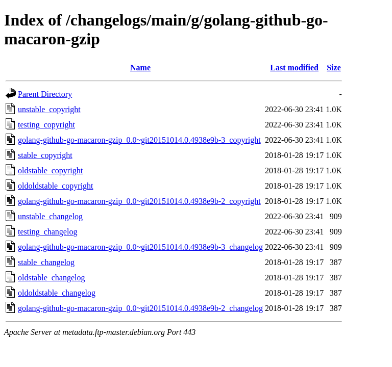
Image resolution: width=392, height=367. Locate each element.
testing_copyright (46, 124)
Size (334, 67)
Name (140, 67)
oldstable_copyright (50, 170)
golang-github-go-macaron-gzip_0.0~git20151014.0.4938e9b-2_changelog (140, 308)
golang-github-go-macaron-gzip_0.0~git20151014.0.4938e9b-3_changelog (140, 247)
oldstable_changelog (51, 277)
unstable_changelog (50, 216)
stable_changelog (46, 262)
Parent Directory (45, 94)
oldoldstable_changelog (56, 293)
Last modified (294, 67)
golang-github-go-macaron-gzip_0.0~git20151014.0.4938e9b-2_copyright (139, 201)
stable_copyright (45, 155)
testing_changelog (47, 231)
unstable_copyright (49, 109)
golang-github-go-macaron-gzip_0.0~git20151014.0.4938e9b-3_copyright (139, 140)
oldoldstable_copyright (55, 185)
